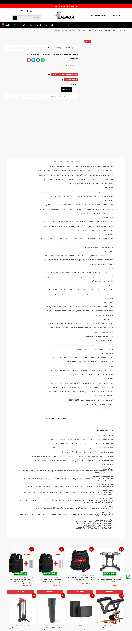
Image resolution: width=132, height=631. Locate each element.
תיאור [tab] (77, 161)
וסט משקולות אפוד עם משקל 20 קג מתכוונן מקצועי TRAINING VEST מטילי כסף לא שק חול (51, 582)
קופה (36, 25)
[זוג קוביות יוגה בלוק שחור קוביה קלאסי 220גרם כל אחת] (81, 610)
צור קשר (76, 25)
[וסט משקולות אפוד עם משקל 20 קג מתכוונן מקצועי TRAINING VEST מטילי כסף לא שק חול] (50, 562)
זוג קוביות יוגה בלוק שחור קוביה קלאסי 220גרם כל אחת (81, 629)
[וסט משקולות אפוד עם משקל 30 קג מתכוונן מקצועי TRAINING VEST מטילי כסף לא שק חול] (20, 562)
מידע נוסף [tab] (69, 161)
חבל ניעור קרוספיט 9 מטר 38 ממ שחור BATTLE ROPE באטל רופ (81, 579)
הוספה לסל (66, 90)
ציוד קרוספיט (16, 48)
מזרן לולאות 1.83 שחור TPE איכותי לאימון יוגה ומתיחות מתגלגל (51, 629)
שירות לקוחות (25, 25)
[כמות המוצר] (75, 89)
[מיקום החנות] (122, 15)
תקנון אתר (87, 25)
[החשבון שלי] (52, 25)
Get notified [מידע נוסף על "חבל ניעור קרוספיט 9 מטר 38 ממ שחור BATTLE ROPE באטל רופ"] (80, 592)
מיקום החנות (115, 15)
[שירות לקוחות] (31, 25)
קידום (10, 48)
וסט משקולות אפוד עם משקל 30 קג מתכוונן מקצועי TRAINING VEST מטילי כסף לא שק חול (21, 582)
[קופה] (40, 25)
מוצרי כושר (108, 25)
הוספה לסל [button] (109, 592)
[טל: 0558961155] (105, 15)
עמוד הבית (123, 30)
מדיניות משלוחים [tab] (58, 161)
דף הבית (127, 25)
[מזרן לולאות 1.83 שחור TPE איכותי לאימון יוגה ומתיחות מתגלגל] (52, 610)
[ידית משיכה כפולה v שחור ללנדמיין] (110, 610)
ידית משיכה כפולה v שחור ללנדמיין (110, 628)
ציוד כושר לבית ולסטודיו (111, 30)
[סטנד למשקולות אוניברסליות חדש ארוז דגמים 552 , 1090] (110, 562)
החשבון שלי (47, 25)
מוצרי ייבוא (97, 25)
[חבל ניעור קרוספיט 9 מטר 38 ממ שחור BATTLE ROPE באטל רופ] (80, 561)
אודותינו (118, 25)
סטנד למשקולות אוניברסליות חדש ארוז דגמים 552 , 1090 (111, 581)
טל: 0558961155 (97, 15)
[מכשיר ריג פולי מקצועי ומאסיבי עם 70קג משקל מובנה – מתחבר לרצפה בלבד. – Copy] (22, 610)
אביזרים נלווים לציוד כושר (94, 30)
